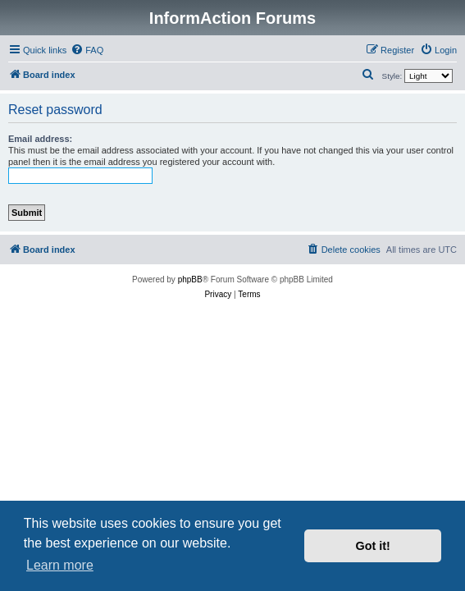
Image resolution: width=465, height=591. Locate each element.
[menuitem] (87, 50)
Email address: (40, 139)
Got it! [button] (373, 545)
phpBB (190, 279)
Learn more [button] (59, 565)
